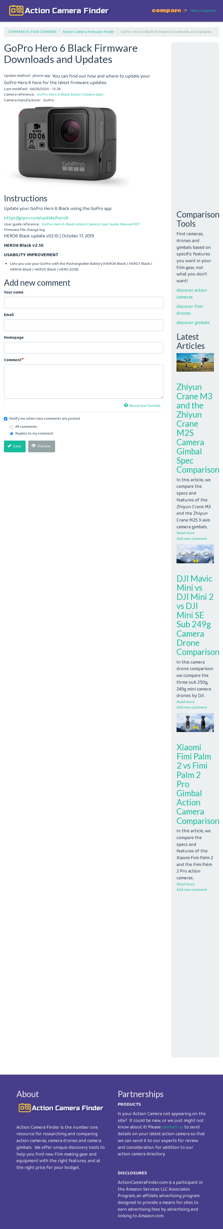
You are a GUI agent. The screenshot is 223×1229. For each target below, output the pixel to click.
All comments (23, 427)
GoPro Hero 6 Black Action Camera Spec (70, 94)
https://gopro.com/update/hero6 (36, 218)
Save (14, 446)
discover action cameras (192, 294)
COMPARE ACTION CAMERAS (32, 32)
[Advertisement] (83, 492)
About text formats (142, 406)
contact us (172, 1127)
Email (9, 315)
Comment (12, 360)
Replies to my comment (31, 433)
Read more (186, 533)
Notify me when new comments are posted (42, 419)
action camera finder (67, 10)
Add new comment (192, 539)
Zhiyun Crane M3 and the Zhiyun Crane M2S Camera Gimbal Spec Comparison (198, 428)
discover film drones (190, 310)
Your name (14, 292)
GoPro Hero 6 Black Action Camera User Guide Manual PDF (91, 224)
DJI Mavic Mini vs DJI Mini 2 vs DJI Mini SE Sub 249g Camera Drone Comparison (198, 615)
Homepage (14, 338)
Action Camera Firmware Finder (88, 32)
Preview (41, 446)
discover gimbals (193, 322)
